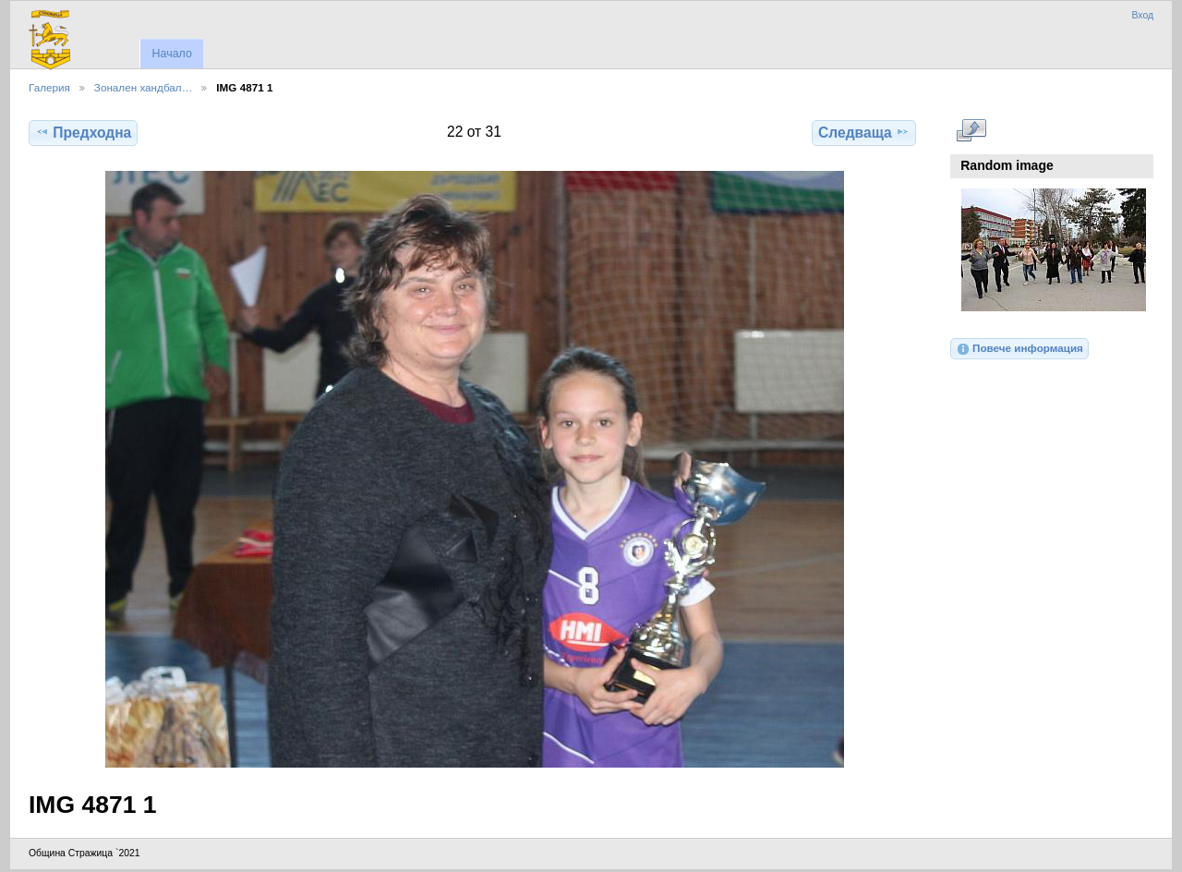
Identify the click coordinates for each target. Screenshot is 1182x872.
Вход (1142, 15)
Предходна (83, 132)
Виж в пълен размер (971, 130)
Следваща (864, 132)
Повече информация (1019, 349)
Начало (171, 53)
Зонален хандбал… (143, 87)
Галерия (49, 87)
